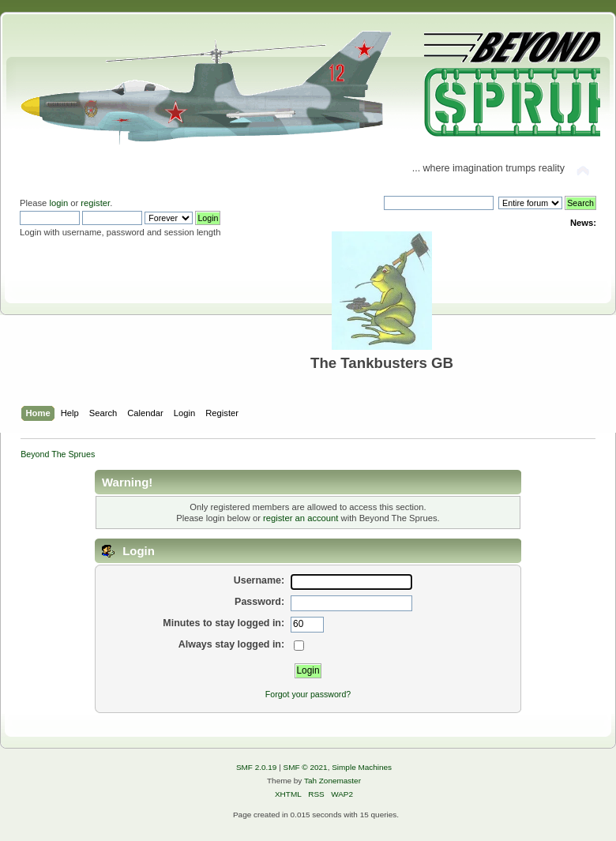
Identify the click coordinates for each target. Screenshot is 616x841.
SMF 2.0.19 (256, 767)
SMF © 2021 (306, 767)
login (58, 203)
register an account (300, 518)
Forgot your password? (308, 694)
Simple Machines (362, 767)
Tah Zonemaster (332, 780)
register (95, 203)
